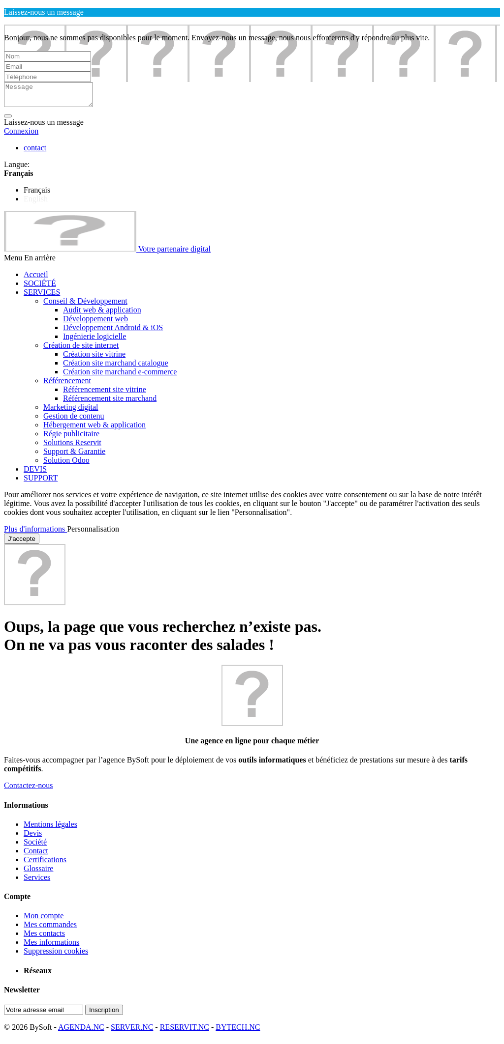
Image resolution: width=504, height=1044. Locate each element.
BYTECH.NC (238, 1031)
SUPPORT (41, 482)
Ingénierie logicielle (94, 341)
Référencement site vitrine (104, 394)
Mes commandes (50, 929)
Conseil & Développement (85, 305)
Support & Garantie (74, 455)
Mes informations (51, 946)
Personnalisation (93, 533)
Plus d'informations (35, 533)
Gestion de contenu (73, 420)
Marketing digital (70, 411)
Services (37, 881)
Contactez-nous (28, 790)
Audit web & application (102, 314)
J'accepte (21, 543)
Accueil (36, 279)
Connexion (21, 135)
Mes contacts (44, 937)
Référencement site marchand (110, 402)
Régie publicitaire (71, 438)
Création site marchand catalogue (115, 367)
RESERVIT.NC (184, 1031)
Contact (36, 855)
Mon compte (43, 920)
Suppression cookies (56, 955)
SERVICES (42, 296)
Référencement (67, 385)
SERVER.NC (132, 1031)
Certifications (45, 864)
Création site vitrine (94, 358)
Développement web (95, 323)
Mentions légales (50, 828)
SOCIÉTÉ (40, 287)
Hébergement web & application (94, 429)
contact (35, 152)
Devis (33, 837)
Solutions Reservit (72, 447)
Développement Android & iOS (113, 332)
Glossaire (38, 873)
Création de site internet (81, 349)
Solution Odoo (66, 464)
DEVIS (35, 473)
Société (35, 846)
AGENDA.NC (81, 1031)
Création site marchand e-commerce (120, 376)
